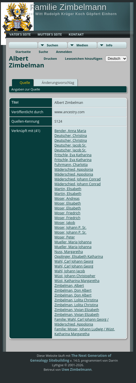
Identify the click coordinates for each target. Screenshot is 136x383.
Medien (82, 45)
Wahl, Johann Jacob (69, 271)
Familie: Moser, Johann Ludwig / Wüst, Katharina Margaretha (84, 331)
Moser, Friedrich (67, 213)
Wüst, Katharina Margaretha (77, 280)
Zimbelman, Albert (69, 285)
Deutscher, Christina (70, 135)
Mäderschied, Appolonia (73, 169)
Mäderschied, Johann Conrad (77, 179)
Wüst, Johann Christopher (74, 275)
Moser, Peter (64, 237)
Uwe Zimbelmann (77, 369)
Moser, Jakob (64, 222)
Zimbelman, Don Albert (73, 290)
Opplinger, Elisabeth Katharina (78, 256)
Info (109, 45)
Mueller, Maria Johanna (73, 242)
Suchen (52, 45)
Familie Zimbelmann (67, 7)
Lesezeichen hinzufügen (83, 58)
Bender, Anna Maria (70, 130)
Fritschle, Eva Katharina (73, 155)
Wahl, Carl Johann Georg (73, 261)
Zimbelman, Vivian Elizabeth (76, 309)
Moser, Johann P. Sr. (70, 227)
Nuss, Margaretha (68, 251)
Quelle (22, 82)
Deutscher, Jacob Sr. (70, 145)
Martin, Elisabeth (67, 188)
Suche (43, 52)
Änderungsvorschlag (55, 82)
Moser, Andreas (67, 198)
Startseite (23, 52)
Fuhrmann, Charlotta (71, 164)
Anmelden (64, 52)
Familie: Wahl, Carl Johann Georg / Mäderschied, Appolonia (81, 322)
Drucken (50, 58)
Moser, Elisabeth (67, 203)
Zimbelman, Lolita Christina (76, 300)
